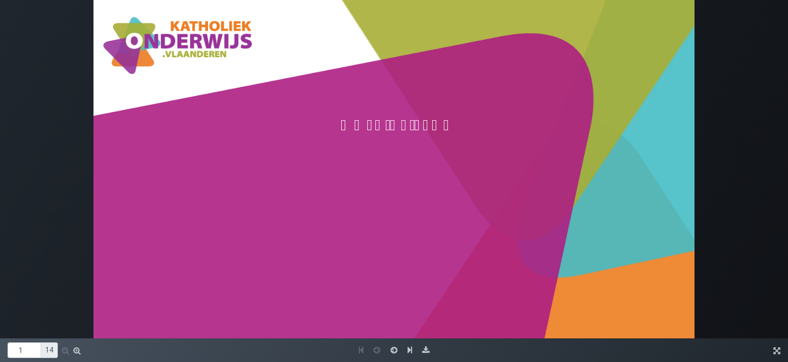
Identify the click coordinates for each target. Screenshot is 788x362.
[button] (65, 350)
